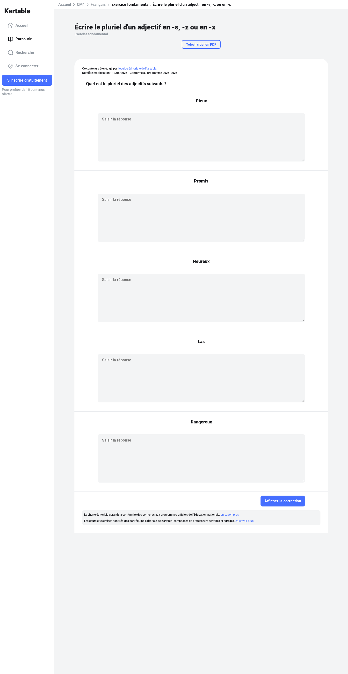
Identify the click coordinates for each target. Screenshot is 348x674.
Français (98, 4)
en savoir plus (230, 514)
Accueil (18, 25)
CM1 (81, 4)
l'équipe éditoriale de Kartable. (137, 68)
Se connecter (23, 66)
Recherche (21, 53)
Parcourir (20, 39)
